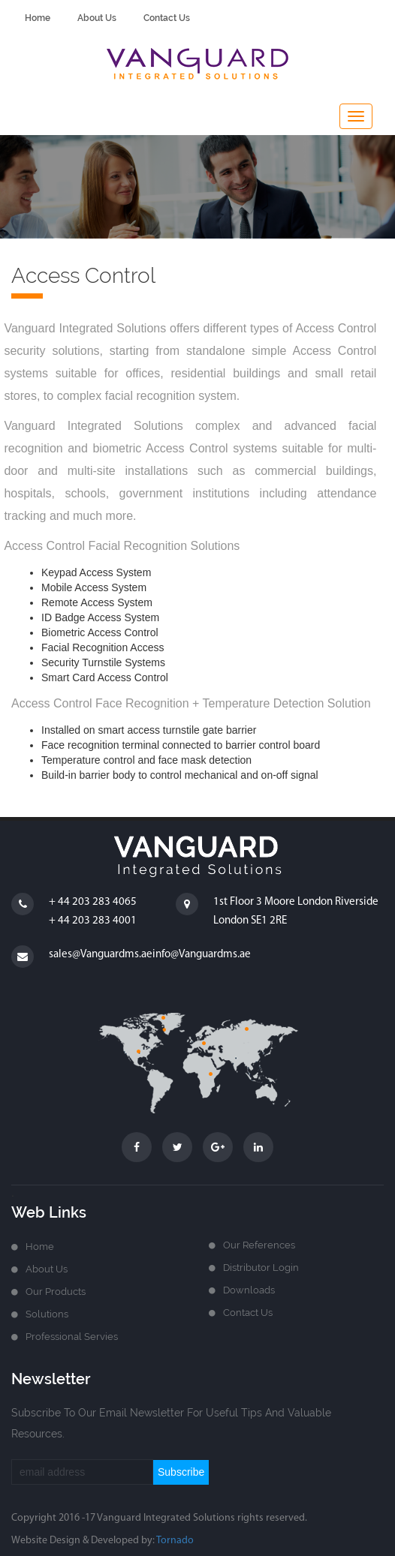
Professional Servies (72, 1336)
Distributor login (261, 1267)
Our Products (56, 1291)
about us (96, 18)
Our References (259, 1245)
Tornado (175, 1540)
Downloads (249, 1290)
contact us (166, 18)
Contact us (248, 1312)
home (37, 18)
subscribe (181, 1472)
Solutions (47, 1314)
